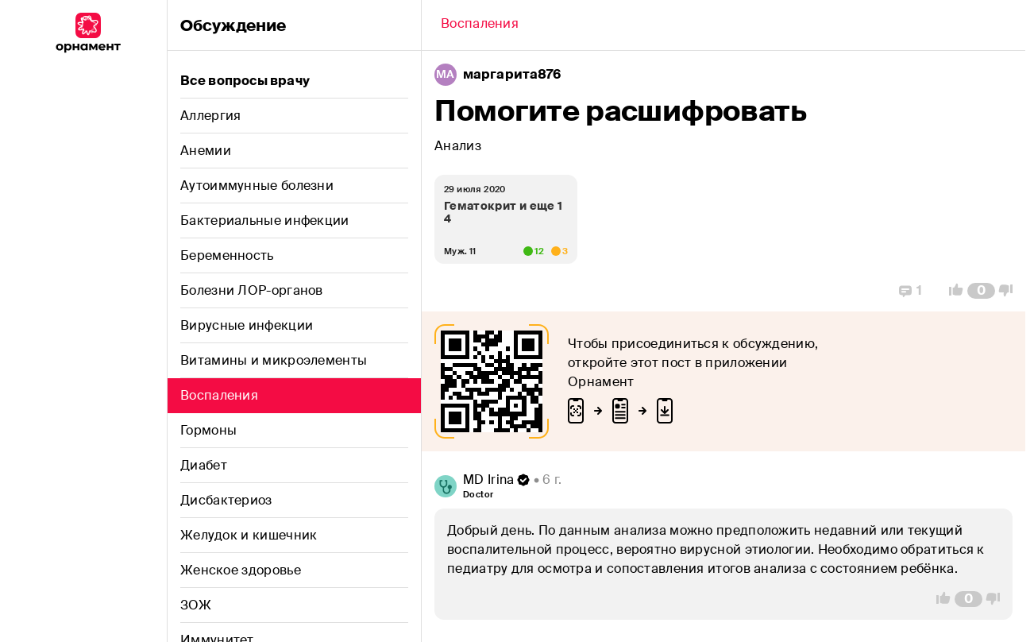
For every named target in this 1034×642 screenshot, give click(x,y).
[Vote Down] (1010, 291)
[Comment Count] (981, 291)
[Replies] (910, 291)
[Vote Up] (951, 290)
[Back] (479, 25)
